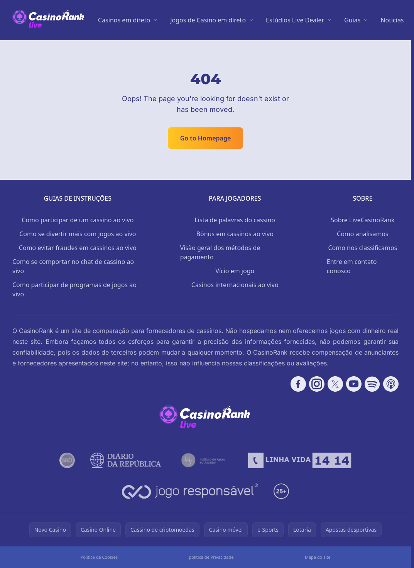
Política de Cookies (99, 557)
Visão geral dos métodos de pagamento (220, 252)
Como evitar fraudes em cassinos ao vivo (78, 247)
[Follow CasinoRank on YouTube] (354, 384)
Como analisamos (363, 234)
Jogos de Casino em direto (208, 20)
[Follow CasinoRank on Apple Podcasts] (391, 384)
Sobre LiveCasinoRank (362, 220)
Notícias (392, 20)
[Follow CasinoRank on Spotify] (372, 384)
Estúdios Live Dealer (295, 20)
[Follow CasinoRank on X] (335, 384)
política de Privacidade (211, 557)
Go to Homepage (205, 138)
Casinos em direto (124, 20)
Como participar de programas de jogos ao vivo (74, 289)
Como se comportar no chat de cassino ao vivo (73, 266)
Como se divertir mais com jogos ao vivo (77, 234)
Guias (352, 20)
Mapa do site (318, 557)
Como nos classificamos (362, 247)
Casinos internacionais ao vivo (235, 285)
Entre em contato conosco (352, 266)
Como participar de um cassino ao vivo (77, 220)
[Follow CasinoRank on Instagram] (316, 384)
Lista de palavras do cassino (234, 220)
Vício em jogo (234, 271)
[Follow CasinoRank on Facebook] (298, 384)
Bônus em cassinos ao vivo (235, 234)
